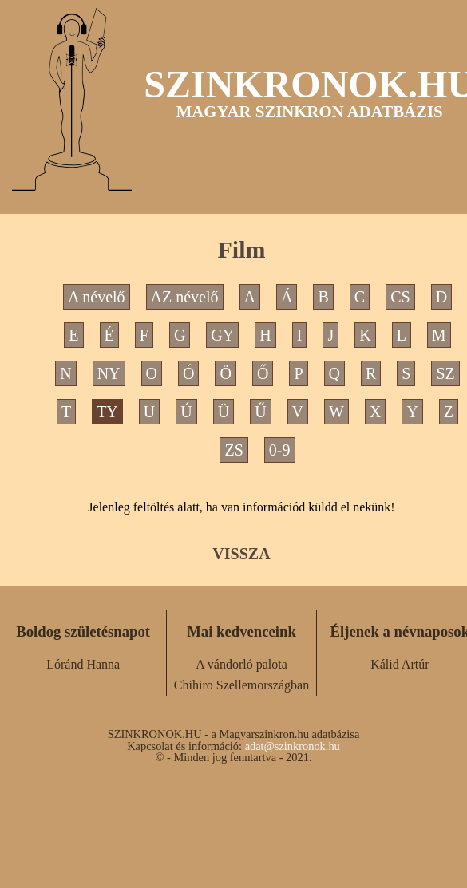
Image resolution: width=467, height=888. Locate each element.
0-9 (280, 450)
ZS (233, 450)
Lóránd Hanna (83, 664)
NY (109, 373)
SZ (445, 373)
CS (400, 297)
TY (107, 411)
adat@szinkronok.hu (292, 746)
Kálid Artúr (399, 664)
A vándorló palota (241, 664)
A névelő (96, 297)
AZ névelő (185, 297)
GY (222, 335)
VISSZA (241, 554)
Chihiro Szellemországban (241, 685)
